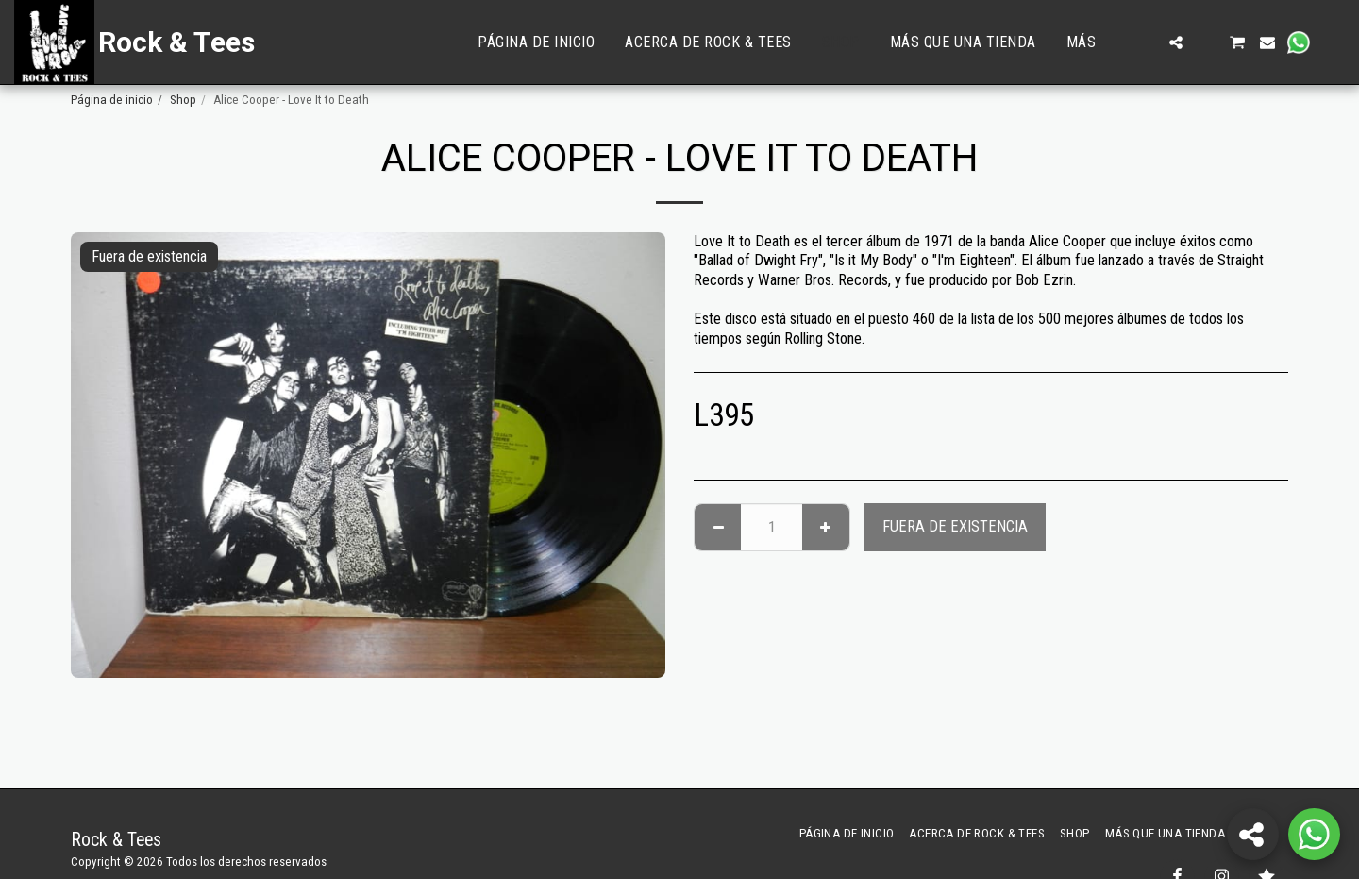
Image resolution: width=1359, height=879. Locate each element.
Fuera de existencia (955, 526)
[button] (1146, 42)
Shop (183, 100)
